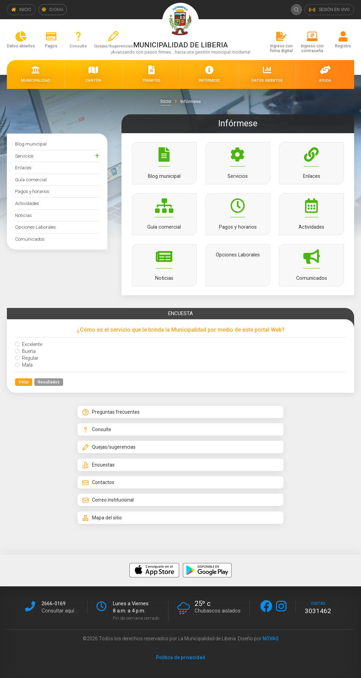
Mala (24, 367)
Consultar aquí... (60, 610)
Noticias (23, 215)
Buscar (295, 9)
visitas (318, 607)
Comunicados (30, 239)
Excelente (28, 347)
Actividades (27, 203)
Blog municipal (31, 144)
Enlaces (23, 167)
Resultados (49, 384)
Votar (24, 384)
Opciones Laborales (35, 227)
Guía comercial (31, 179)
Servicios (24, 156)
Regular (26, 361)
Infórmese (190, 101)
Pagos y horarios (32, 191)
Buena (25, 354)
